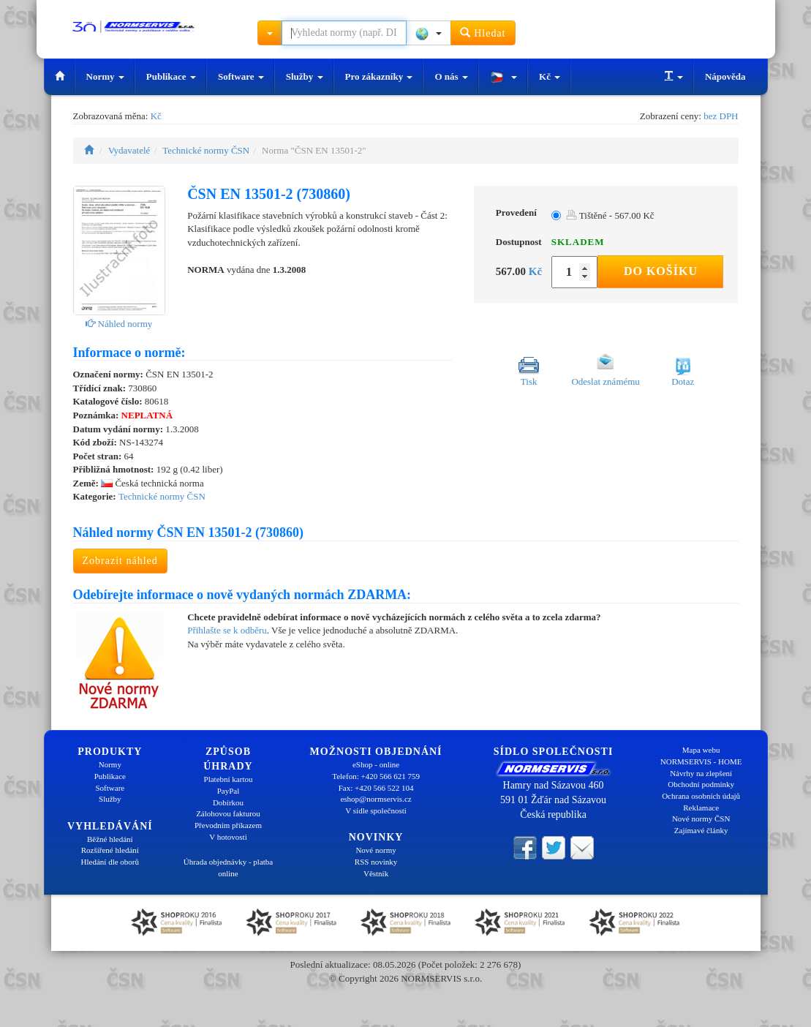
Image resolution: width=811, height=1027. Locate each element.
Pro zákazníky (379, 76)
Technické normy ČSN (205, 150)
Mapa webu (701, 749)
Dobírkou (228, 802)
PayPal (228, 790)
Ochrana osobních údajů (701, 795)
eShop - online (375, 764)
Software (241, 76)
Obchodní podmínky (701, 784)
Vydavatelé (129, 150)
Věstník (375, 873)
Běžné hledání (110, 839)
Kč (549, 76)
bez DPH (721, 115)
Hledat (483, 32)
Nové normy (375, 850)
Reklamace (701, 807)
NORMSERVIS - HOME (701, 761)
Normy (105, 76)
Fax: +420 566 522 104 (376, 787)
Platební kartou (228, 779)
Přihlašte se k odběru (227, 630)
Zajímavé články (701, 830)
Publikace (171, 76)
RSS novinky (376, 861)
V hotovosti (227, 836)
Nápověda (725, 76)
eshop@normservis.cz (375, 798)
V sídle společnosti (376, 810)
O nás (450, 76)
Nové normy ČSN (701, 818)
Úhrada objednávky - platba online (228, 867)
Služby (304, 76)
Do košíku (661, 271)
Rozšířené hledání (110, 850)
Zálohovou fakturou (228, 813)
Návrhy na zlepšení (701, 773)
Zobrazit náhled (120, 560)
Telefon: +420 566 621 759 (376, 776)
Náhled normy (119, 323)
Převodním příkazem (228, 825)
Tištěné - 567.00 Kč (610, 215)
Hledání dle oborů (110, 861)
